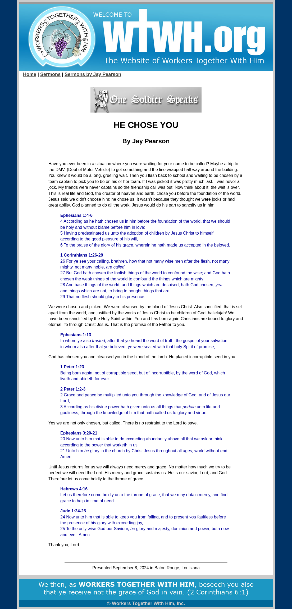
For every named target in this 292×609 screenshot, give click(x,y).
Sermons (50, 74)
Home (29, 74)
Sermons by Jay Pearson (93, 74)
